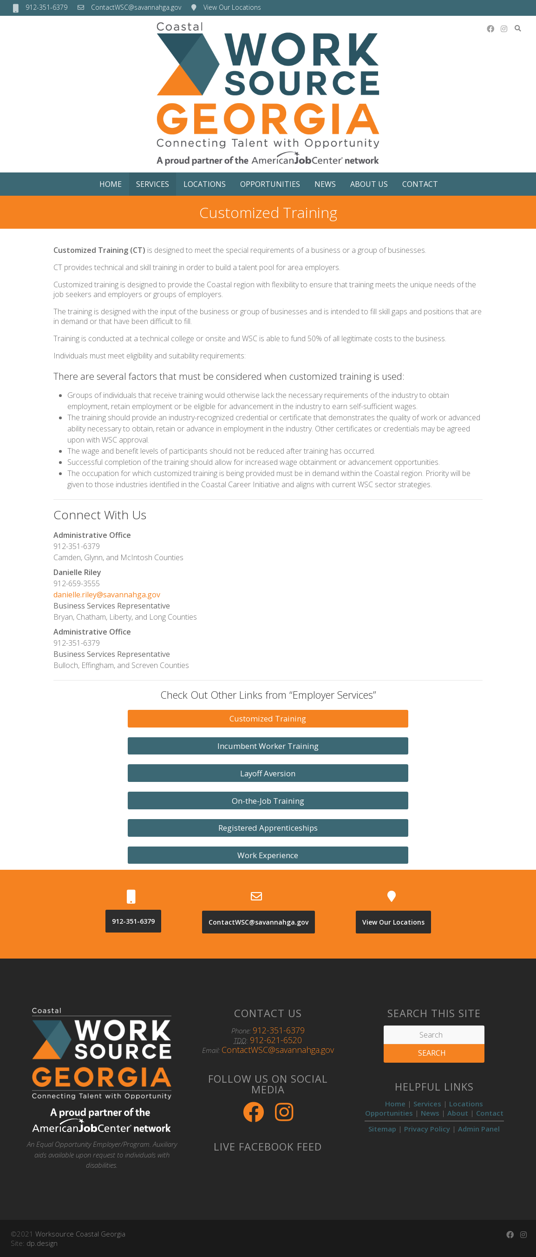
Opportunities (270, 184)
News (325, 184)
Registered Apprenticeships (268, 827)
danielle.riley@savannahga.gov (106, 594)
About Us (369, 184)
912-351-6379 (46, 7)
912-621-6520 (276, 1039)
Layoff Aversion (267, 773)
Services (152, 184)
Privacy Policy (427, 1128)
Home (110, 184)
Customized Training (267, 718)
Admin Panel (479, 1128)
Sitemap (382, 1128)
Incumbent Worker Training (268, 746)
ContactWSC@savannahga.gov (136, 7)
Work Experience (267, 855)
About (457, 1113)
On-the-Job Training (268, 800)
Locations (204, 184)
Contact (420, 184)
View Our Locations (232, 7)
